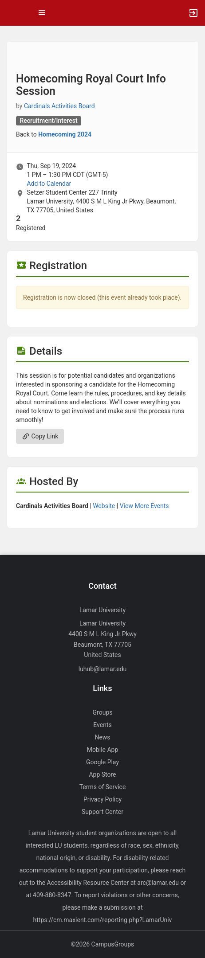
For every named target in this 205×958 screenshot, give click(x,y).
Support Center (102, 811)
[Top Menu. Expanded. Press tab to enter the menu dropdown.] (42, 13)
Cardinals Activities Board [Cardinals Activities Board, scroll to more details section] (59, 105)
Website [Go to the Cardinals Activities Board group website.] (104, 505)
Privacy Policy (102, 799)
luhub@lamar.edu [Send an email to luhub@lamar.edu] (103, 669)
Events (102, 724)
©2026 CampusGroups (102, 944)
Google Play (102, 762)
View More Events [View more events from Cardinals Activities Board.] (144, 505)
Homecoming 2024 (64, 134)
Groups (103, 712)
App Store (102, 774)
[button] (11, 12)
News (102, 737)
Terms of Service (102, 786)
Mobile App (102, 749)
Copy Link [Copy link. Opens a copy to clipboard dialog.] (40, 436)
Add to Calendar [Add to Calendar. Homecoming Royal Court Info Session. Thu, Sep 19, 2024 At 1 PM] (49, 183)
